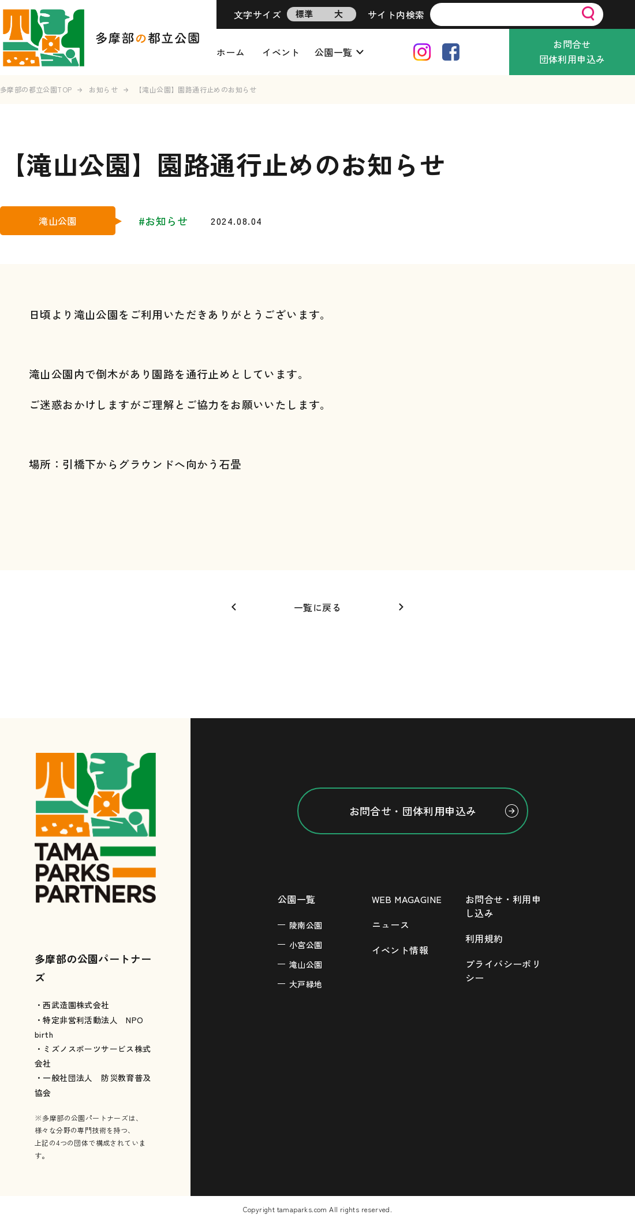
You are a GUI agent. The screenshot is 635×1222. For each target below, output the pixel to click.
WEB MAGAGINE (407, 899)
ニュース (391, 924)
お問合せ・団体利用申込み (413, 810)
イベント (281, 52)
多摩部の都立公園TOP (36, 89)
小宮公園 (306, 944)
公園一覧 (334, 52)
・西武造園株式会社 (72, 1005)
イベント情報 (400, 950)
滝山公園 (306, 964)
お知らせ (103, 89)
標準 (304, 14)
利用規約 (484, 938)
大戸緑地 (306, 984)
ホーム (230, 52)
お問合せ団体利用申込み (572, 51)
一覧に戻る (317, 607)
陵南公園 (306, 925)
